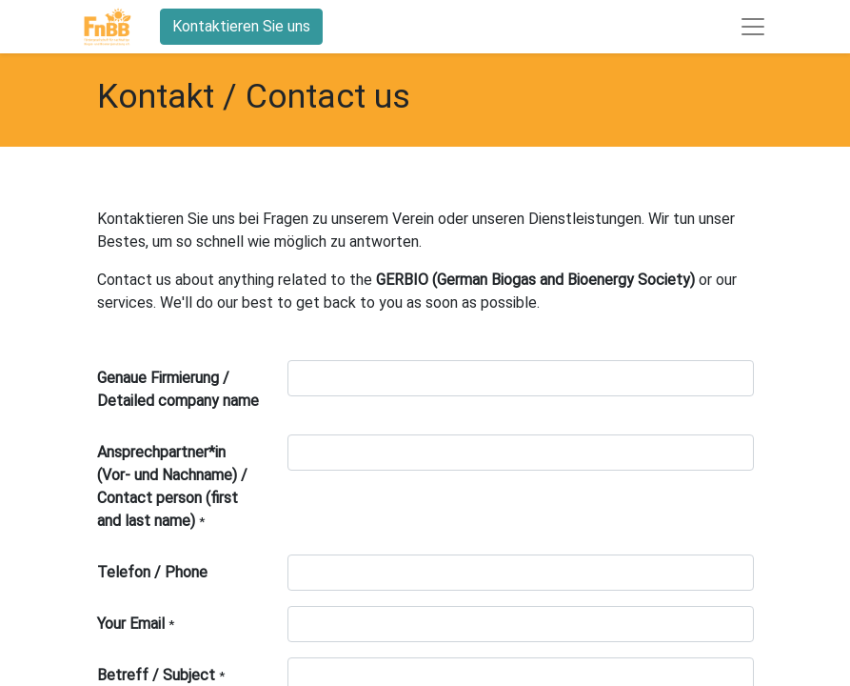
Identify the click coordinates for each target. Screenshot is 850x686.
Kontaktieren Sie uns (241, 26)
